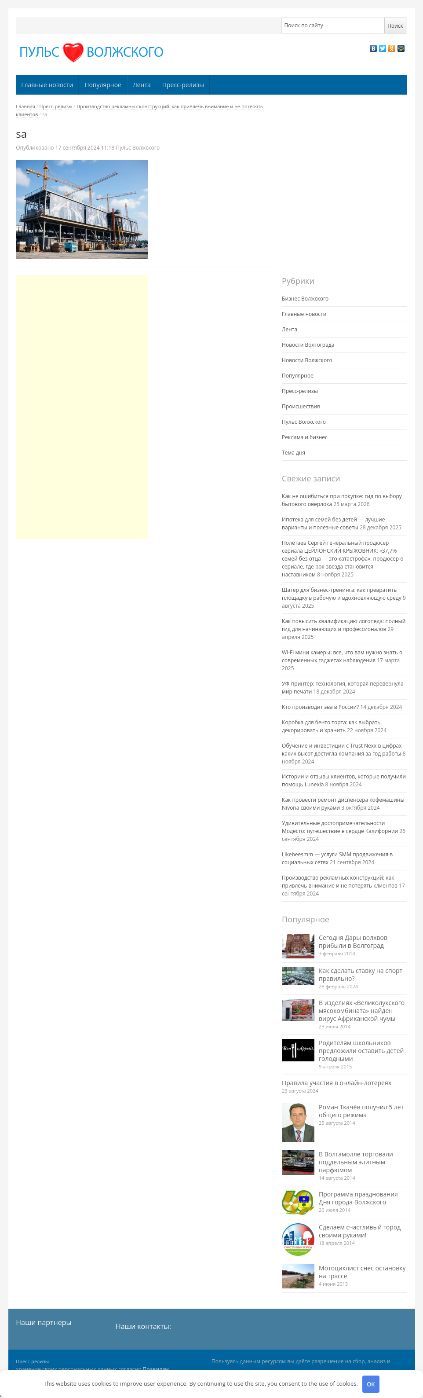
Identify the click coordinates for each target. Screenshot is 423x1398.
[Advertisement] (82, 407)
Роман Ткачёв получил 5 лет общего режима (361, 1111)
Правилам (156, 1369)
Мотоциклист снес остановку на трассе (362, 1272)
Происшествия (301, 406)
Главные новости (47, 85)
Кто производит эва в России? (320, 707)
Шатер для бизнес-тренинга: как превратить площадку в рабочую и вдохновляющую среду (341, 594)
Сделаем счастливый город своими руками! (360, 1231)
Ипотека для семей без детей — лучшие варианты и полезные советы (333, 523)
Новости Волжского (307, 360)
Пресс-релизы (183, 85)
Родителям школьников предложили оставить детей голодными (361, 1050)
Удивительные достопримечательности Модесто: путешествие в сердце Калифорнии (340, 827)
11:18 (85, 147)
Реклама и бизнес (305, 437)
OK (371, 1384)
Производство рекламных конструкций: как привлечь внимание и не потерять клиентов (339, 881)
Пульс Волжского (138, 147)
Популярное (102, 85)
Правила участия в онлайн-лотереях (336, 1083)
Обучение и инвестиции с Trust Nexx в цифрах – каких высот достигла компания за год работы (344, 749)
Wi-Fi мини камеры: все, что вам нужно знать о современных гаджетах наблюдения (342, 656)
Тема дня (293, 452)
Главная (25, 106)
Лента (142, 85)
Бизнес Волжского (305, 298)
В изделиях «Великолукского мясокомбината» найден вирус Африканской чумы (362, 1010)
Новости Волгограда (308, 345)
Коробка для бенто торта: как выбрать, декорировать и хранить (332, 726)
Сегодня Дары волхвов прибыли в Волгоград (353, 941)
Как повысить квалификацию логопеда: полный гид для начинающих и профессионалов (343, 625)
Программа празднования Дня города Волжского (358, 1198)
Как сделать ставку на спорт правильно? (360, 974)
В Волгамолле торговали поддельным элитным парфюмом (356, 1162)
